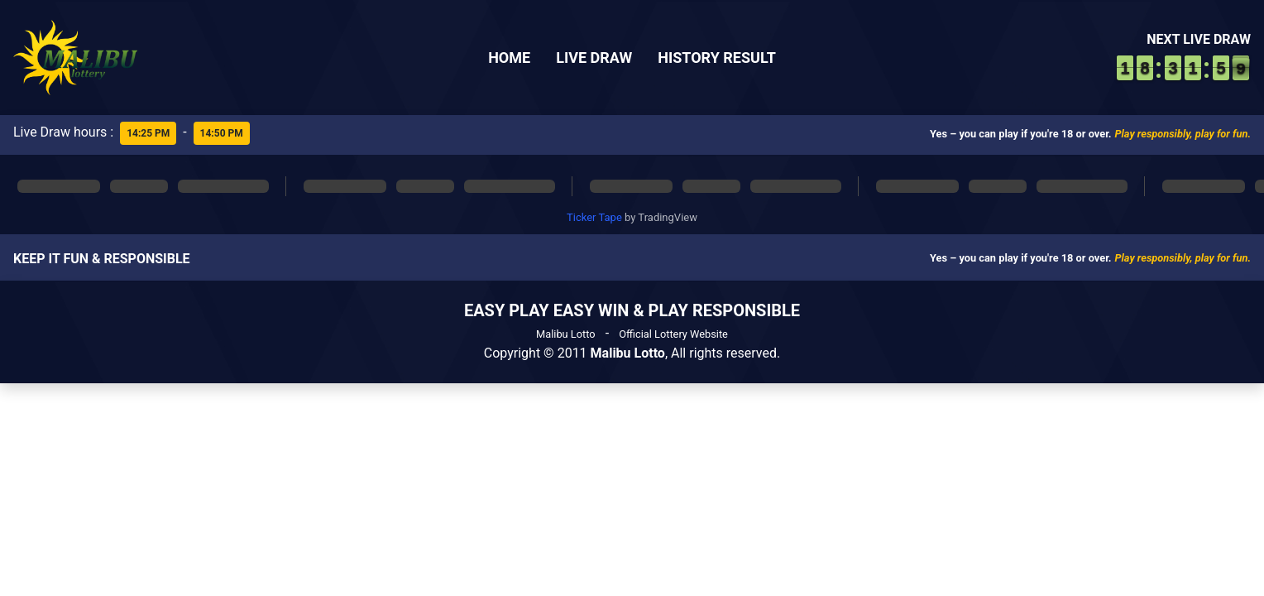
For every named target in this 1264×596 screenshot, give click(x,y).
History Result (717, 57)
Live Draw (594, 57)
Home (509, 57)
